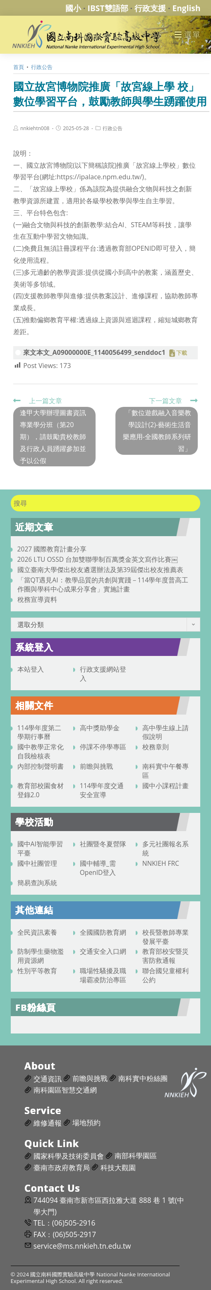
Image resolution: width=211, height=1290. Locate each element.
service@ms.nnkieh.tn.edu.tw (82, 1246)
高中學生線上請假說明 (165, 732)
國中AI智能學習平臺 (40, 848)
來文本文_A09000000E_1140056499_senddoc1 (94, 352)
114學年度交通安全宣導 (102, 790)
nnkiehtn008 (34, 128)
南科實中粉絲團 (143, 1078)
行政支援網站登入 (103, 674)
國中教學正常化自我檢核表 (40, 751)
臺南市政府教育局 (62, 1167)
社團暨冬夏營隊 (103, 843)
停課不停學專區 (103, 746)
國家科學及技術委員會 (69, 1156)
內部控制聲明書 (40, 766)
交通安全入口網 (103, 951)
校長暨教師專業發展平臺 (165, 937)
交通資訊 (48, 1078)
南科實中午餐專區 (165, 771)
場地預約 (86, 1122)
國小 (73, 8)
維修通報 (48, 1123)
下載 (181, 353)
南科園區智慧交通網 (65, 1090)
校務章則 (155, 746)
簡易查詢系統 (37, 882)
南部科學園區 (136, 1155)
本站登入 (30, 669)
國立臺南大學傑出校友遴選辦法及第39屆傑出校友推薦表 (100, 569)
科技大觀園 (118, 1167)
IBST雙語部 (108, 8)
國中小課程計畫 (165, 785)
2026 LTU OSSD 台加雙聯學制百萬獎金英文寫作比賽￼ (97, 559)
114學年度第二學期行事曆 (39, 732)
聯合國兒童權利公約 (165, 975)
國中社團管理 (37, 863)
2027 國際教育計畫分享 (52, 549)
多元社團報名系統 (165, 848)
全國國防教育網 (103, 932)
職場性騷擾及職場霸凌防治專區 (103, 975)
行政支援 (150, 8)
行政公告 (112, 128)
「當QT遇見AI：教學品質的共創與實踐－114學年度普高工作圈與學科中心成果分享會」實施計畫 (103, 584)
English (186, 8)
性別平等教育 (37, 970)
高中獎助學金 (100, 727)
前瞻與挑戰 (96, 766)
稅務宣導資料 (37, 599)
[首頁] (18, 67)
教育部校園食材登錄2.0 (40, 790)
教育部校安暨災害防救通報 (165, 956)
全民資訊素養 (37, 932)
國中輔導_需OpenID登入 (98, 868)
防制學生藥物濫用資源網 (40, 956)
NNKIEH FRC (160, 863)
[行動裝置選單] (188, 34)
